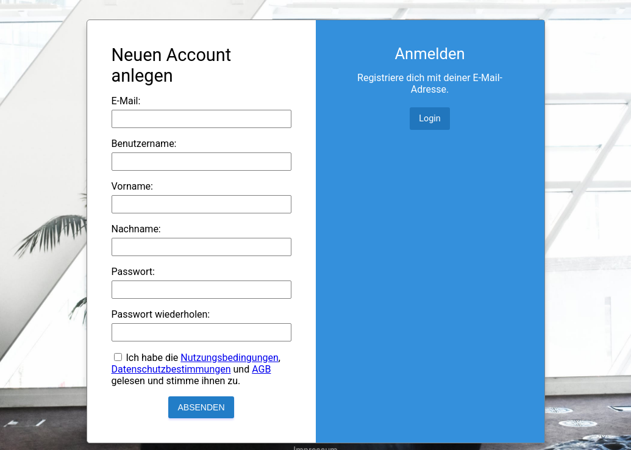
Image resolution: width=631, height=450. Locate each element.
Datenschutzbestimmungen (171, 369)
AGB (261, 369)
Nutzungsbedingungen (229, 357)
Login (430, 118)
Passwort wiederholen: (161, 314)
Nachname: (136, 229)
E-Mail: (126, 101)
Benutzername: (144, 143)
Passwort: (133, 271)
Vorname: (132, 186)
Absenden (200, 407)
